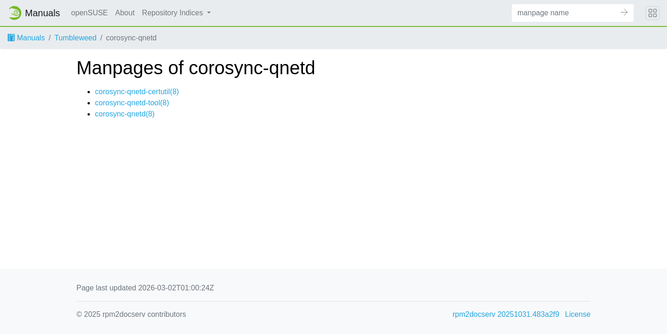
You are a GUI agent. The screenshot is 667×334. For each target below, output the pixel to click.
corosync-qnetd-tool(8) (132, 103)
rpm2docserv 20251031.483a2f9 (506, 314)
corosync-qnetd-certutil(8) (137, 92)
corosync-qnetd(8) (125, 114)
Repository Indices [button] (173, 13)
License (578, 314)
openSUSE (89, 13)
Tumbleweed (75, 38)
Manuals (26, 38)
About (125, 13)
